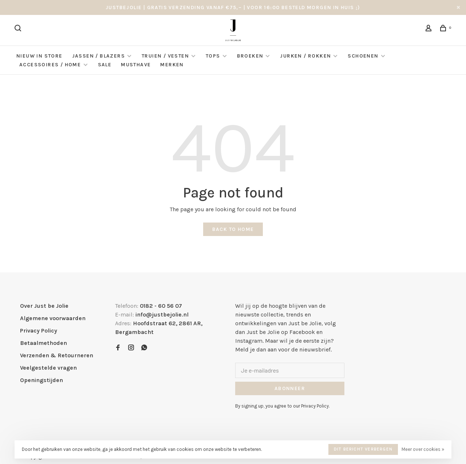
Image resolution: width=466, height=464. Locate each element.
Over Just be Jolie (44, 305)
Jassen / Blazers (98, 56)
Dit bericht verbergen (363, 449)
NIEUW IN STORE (39, 56)
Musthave (136, 65)
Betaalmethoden (43, 342)
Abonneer (290, 388)
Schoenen (363, 56)
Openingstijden (41, 380)
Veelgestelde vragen (48, 367)
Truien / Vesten (165, 56)
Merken (171, 65)
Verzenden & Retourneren (56, 355)
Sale (105, 65)
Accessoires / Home (51, 65)
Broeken (250, 56)
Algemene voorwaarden (53, 318)
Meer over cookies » (423, 449)
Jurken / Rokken (305, 56)
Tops (213, 56)
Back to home (233, 229)
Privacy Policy (38, 330)
